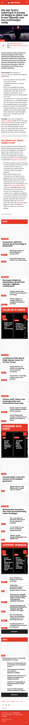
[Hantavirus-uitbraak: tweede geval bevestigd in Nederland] (14, 232)
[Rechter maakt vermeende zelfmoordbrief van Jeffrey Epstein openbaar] (5, 408)
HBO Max (4, 380)
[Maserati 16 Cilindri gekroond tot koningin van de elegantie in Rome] (4, 663)
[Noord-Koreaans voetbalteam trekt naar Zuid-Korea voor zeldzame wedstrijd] (20, 552)
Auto (2, 40)
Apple (3, 524)
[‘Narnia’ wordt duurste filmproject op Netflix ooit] (5, 535)
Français (4, 708)
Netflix (17, 437)
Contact (4, 721)
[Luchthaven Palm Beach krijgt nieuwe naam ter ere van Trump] (14, 348)
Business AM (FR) (18, 714)
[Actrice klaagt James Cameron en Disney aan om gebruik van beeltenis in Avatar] (5, 416)
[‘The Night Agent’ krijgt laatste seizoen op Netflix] (19, 435)
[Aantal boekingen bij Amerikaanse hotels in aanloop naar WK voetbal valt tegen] (5, 606)
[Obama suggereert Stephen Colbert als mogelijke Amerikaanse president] (5, 299)
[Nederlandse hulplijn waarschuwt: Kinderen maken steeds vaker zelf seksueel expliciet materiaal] (5, 595)
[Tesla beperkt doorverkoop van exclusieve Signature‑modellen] (4, 670)
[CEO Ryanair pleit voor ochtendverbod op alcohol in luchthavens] (5, 624)
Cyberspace (5, 602)
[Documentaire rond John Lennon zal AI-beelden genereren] (14, 467)
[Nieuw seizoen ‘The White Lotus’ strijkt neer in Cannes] (5, 487)
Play (3, 531)
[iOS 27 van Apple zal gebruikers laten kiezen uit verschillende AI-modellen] (5, 518)
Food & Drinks (5, 628)
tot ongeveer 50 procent (18, 159)
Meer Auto (19, 695)
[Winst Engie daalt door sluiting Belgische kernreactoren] (5, 251)
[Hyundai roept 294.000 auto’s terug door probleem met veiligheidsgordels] (4, 676)
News (3, 611)
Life (3, 591)
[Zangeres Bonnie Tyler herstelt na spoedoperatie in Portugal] (5, 292)
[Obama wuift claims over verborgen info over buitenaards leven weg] (14, 389)
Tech (17, 701)
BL (3, 46)
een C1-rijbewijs (7, 121)
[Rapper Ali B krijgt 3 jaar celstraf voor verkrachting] (5, 258)
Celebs (3, 261)
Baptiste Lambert (17, 43)
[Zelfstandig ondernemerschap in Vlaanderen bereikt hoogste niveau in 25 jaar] (5, 586)
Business (4, 254)
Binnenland (5, 277)
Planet (12, 701)
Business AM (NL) (7, 714)
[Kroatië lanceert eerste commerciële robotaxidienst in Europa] (14, 649)
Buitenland (5, 238)
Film (3, 490)
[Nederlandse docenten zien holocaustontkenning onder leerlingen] (14, 499)
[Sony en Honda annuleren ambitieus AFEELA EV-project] (4, 688)
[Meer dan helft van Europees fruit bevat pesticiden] (5, 578)
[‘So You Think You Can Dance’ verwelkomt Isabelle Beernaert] (5, 527)
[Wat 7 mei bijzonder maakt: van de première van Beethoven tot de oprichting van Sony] (5, 615)
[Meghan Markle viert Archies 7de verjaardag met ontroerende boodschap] (5, 367)
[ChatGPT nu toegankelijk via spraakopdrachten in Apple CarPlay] (4, 682)
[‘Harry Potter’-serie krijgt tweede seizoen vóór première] (5, 376)
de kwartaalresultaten (18, 185)
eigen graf (20, 202)
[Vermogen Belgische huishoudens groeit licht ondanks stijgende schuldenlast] (14, 270)
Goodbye (4, 716)
